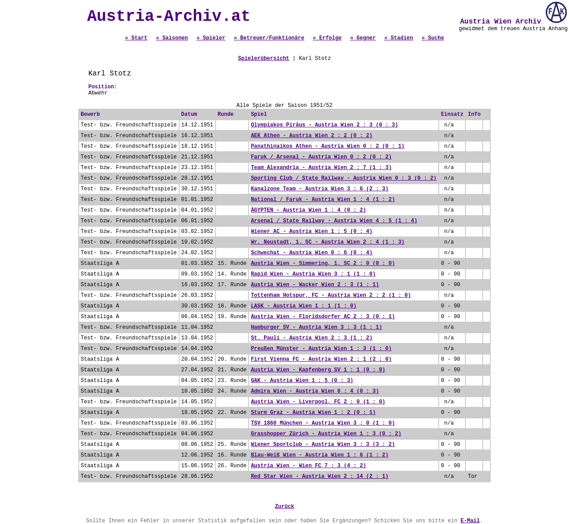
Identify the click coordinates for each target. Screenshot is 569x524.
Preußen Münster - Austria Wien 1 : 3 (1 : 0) (321, 349)
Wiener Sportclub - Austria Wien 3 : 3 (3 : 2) (323, 444)
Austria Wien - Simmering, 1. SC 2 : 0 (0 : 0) (323, 263)
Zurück (284, 507)
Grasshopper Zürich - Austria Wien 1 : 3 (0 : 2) (326, 434)
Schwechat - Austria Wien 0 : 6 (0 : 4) (312, 253)
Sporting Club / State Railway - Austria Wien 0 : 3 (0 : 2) (344, 178)
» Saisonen (172, 38)
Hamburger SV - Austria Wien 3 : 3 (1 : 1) (316, 327)
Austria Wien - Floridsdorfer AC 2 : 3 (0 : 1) (323, 317)
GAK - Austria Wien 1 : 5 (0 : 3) (302, 381)
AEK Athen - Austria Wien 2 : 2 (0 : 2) (312, 136)
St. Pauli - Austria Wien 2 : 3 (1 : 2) (312, 338)
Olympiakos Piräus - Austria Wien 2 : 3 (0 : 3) (324, 125)
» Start (136, 38)
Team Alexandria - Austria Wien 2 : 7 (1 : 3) (321, 168)
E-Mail (470, 521)
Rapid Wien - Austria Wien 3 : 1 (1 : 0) (313, 274)
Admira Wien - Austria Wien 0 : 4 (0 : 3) (315, 391)
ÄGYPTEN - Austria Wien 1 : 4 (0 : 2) (308, 210)
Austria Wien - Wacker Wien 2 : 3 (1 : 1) (315, 285)
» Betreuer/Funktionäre (269, 38)
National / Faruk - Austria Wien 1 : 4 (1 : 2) (323, 200)
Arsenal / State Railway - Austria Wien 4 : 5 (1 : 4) (334, 221)
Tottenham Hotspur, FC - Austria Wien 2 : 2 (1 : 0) (331, 295)
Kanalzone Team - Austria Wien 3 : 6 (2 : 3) (320, 189)
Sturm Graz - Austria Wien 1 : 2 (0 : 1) (313, 413)
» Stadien (398, 38)
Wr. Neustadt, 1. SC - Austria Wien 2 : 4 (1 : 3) (328, 242)
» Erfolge (327, 38)
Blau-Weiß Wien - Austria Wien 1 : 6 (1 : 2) (320, 455)
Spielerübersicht (263, 58)
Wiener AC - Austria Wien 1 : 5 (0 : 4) (312, 232)
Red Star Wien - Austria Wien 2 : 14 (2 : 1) (320, 476)
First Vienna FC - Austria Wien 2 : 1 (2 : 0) (321, 359)
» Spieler (210, 38)
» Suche (432, 38)
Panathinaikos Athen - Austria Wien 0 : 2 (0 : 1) (328, 146)
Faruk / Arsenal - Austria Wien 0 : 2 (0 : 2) (321, 157)
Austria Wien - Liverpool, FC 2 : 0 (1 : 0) (318, 402)
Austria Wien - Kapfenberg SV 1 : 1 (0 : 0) (318, 370)
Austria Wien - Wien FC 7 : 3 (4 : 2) (308, 466)
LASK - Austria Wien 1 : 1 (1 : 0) (304, 306)
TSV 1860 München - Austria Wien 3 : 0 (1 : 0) (323, 423)
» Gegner (363, 38)
